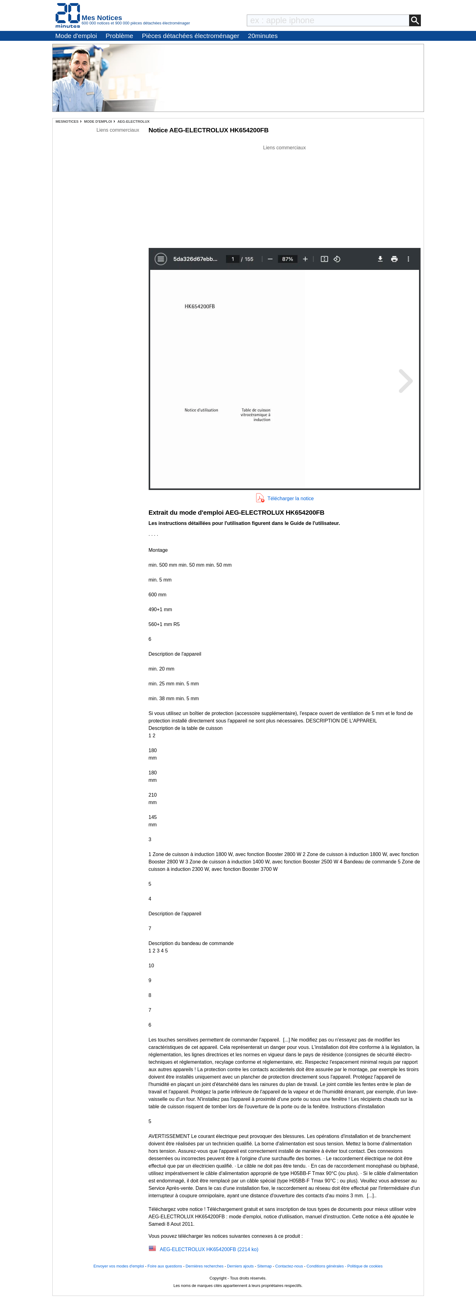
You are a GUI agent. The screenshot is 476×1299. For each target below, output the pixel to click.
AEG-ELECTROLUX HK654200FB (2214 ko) (209, 1249)
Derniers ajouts (240, 1266)
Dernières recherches (204, 1266)
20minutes (263, 35)
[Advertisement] (285, 194)
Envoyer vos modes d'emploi (119, 1266)
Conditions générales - (327, 1266)
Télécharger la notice (291, 498)
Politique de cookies (364, 1266)
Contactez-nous (289, 1266)
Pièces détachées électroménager (190, 35)
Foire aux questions (164, 1266)
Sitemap (264, 1266)
